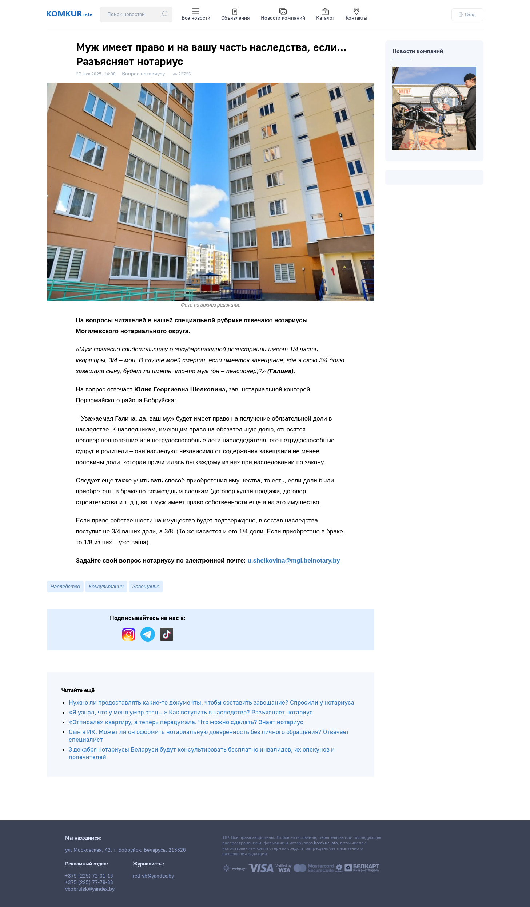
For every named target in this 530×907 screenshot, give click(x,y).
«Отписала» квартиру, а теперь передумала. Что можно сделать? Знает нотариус (186, 722)
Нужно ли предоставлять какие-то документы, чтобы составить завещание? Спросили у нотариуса (211, 702)
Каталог (325, 14)
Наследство (65, 586)
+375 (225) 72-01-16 (89, 876)
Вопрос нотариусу (143, 74)
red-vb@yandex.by (153, 876)
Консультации (106, 586)
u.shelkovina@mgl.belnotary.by (293, 560)
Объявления (235, 14)
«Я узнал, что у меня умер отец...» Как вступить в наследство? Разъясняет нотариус (191, 712)
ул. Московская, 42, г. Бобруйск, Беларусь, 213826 (125, 850)
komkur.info (326, 843)
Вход (467, 15)
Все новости (196, 14)
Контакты (356, 14)
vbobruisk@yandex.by (90, 889)
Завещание (145, 586)
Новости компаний (283, 14)
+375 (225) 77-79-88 (89, 882)
